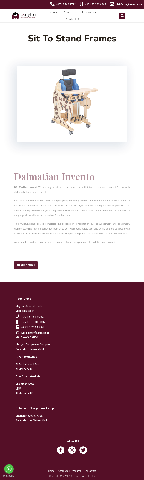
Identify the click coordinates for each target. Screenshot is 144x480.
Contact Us (73, 19)
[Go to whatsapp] (9, 469)
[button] (26, 265)
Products (89, 12)
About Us (70, 12)
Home (53, 12)
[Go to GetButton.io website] (9, 476)
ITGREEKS (90, 476)
